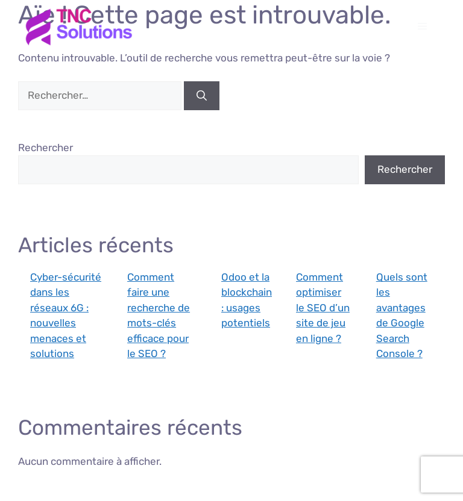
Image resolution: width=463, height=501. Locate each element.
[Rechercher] (201, 95)
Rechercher (45, 148)
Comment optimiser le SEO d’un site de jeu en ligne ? (323, 307)
